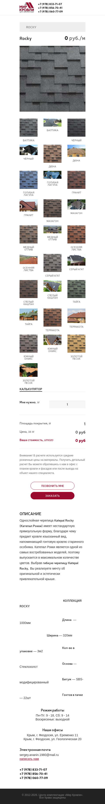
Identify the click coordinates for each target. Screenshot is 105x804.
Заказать (52, 495)
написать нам (29, 759)
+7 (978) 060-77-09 (50, 11)
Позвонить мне (52, 486)
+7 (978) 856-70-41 (50, 7)
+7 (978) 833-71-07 (50, 4)
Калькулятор (31, 389)
